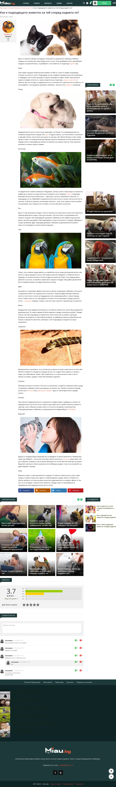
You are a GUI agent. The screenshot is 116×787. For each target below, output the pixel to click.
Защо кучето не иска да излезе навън (23, 731)
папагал (69, 194)
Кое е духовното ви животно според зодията (106, 516)
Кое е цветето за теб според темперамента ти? (105, 508)
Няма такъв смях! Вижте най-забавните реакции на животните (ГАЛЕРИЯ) (100, 282)
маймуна (69, 85)
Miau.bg (3, 8)
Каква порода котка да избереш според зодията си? (69, 571)
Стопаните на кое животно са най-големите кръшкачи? (12, 547)
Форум (69, 3)
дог (47, 134)
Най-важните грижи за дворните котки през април (28, 715)
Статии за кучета (26, 8)
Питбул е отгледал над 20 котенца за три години (99, 234)
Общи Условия (56, 784)
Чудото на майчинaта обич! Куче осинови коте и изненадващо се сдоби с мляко (100, 107)
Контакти (70, 682)
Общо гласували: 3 (11, 599)
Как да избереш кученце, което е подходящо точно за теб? (68, 546)
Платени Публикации (32, 682)
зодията (72, 64)
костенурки (71, 409)
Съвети (37, 3)
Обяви (59, 3)
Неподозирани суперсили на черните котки (25, 692)
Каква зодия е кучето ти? (12, 572)
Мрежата (48, 3)
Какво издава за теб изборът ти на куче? (68, 524)
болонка (30, 391)
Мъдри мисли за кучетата (99, 211)
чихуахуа (27, 301)
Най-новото (47, 682)
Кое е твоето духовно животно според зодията (106, 525)
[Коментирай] (41, 628)
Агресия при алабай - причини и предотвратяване (28, 708)
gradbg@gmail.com (65, 765)
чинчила (66, 459)
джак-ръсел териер (44, 391)
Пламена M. (8, 34)
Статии (26, 3)
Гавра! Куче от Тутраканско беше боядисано (100, 259)
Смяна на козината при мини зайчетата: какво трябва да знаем (32, 723)
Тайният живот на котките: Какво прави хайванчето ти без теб (41, 523)
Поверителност (68, 784)
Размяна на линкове (84, 682)
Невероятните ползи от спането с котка (24, 700)
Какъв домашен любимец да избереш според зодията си (40, 571)
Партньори (59, 682)
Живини (16, 8)
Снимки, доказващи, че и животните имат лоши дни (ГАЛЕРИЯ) (100, 157)
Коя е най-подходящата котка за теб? (13, 524)
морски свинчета (69, 80)
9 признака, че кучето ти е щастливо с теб (40, 548)
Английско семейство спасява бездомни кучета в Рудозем (100, 133)
